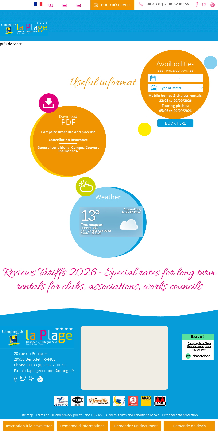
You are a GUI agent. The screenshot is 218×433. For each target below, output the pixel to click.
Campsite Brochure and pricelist (68, 132)
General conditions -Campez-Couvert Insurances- (68, 149)
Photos (66, 5)
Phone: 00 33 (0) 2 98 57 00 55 (40, 364)
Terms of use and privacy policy (59, 415)
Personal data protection (180, 415)
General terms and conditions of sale (132, 415)
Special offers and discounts (81, 66)
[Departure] (192, 78)
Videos (52, 5)
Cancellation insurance (68, 140)
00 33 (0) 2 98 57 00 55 (168, 4)
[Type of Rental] (175, 88)
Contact (80, 5)
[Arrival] (167, 78)
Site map (26, 415)
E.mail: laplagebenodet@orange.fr (44, 370)
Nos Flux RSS (94, 415)
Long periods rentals (119, 66)
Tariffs (53, 66)
